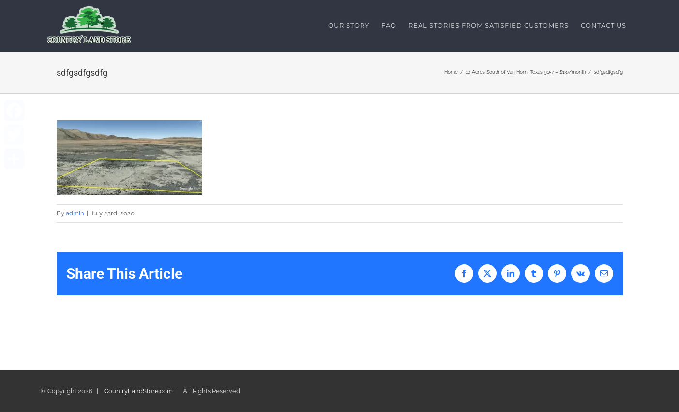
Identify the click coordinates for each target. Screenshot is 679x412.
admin (75, 213)
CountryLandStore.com (138, 391)
